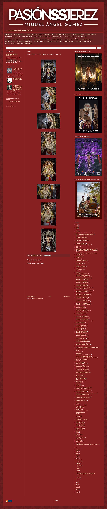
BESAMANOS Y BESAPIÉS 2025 (63, 34)
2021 (77, 230)
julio (78, 468)
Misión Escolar (78, 381)
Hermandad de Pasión (80, 322)
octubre (78, 463)
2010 (77, 224)
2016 (77, 228)
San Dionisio (78, 415)
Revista (77, 401)
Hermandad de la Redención (81, 298)
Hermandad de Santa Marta (81, 323)
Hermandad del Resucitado (81, 337)
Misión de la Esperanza (80, 379)
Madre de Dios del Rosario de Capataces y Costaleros (86, 357)
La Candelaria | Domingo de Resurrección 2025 (17, 69)
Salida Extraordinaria (80, 412)
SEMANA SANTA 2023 (27, 36)
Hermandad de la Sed (80, 307)
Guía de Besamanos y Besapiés (82, 273)
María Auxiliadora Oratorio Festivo (82, 370)
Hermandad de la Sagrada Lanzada (82, 301)
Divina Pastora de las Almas (81, 260)
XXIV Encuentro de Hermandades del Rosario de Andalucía (87, 444)
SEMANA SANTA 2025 (48, 34)
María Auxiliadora (79, 365)
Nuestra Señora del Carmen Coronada (83, 396)
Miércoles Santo (79, 376)
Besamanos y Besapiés (80, 243)
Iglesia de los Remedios (80, 345)
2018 (77, 484)
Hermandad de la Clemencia (81, 285)
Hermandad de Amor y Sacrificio (82, 275)
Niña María (78, 384)
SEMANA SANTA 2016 (39, 41)
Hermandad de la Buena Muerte (82, 282)
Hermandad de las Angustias (81, 316)
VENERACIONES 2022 (69, 36)
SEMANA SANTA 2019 (27, 39)
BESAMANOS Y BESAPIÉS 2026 (33, 34)
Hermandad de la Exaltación (81, 291)
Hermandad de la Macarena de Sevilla (83, 292)
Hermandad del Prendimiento (81, 335)
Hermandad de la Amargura (81, 279)
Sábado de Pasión (79, 407)
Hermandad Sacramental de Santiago (83, 344)
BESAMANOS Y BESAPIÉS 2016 (54, 41)
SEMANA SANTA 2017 (10, 41)
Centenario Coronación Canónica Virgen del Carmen (86, 249)
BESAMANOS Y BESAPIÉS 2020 (12, 39)
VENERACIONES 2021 (81, 36)
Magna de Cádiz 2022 (80, 362)
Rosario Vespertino (79, 406)
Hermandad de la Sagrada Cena (82, 300)
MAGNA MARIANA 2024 (78, 34)
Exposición (78, 270)
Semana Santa (78, 421)
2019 (77, 482)
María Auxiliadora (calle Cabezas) (82, 366)
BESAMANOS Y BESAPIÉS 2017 (24, 41)
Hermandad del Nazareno (81, 332)
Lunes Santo (78, 353)
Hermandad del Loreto (80, 329)
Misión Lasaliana (79, 382)
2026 (77, 450)
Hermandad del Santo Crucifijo (81, 338)
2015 (77, 489)
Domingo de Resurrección (81, 264)
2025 (77, 451)
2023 (77, 455)
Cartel (77, 247)
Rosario (77, 403)
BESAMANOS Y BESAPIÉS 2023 (41, 36)
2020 (77, 480)
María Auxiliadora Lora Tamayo (82, 369)
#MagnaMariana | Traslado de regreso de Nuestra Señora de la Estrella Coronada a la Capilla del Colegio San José (17, 88)
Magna (77, 360)
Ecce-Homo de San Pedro (81, 266)
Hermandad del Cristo (80, 328)
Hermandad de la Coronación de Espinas (83, 287)
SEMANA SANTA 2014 (10, 43)
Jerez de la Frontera (79, 348)
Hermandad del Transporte (81, 343)
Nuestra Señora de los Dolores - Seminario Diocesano (86, 393)
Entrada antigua (67, 296)
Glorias (77, 272)
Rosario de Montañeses (80, 404)
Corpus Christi (78, 254)
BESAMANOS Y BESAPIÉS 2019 (41, 39)
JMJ (76, 350)
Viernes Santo (78, 440)
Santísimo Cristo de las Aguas (81, 419)
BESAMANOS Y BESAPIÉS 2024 (12, 36)
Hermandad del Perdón (80, 334)
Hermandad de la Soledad (81, 309)
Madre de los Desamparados (81, 359)
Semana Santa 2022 (80, 422)
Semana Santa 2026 (80, 428)
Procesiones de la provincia (81, 400)
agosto (78, 466)
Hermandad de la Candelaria (81, 284)
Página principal (8, 34)
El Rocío (77, 267)
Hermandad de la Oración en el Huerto (83, 295)
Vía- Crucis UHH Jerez (80, 437)
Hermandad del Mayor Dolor (81, 331)
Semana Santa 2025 (80, 426)
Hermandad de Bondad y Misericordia (83, 276)
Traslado (77, 432)
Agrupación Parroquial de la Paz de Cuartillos (84, 232)
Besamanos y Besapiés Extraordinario (83, 244)
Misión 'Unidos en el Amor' (81, 378)
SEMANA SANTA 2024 (91, 34)
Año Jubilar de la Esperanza (81, 237)
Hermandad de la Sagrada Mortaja (82, 303)
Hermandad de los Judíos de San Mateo (83, 320)
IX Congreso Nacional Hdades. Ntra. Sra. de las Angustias (87, 347)
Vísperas (77, 443)
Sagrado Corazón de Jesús (81, 410)
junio (78, 470)
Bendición (78, 241)
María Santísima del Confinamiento (82, 372)
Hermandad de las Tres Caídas (82, 319)
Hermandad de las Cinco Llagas (82, 317)
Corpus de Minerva (79, 256)
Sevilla (77, 431)
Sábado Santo (78, 409)
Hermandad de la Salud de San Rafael (83, 304)
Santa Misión (78, 418)
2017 (77, 486)
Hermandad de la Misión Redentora (82, 294)
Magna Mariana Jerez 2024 (81, 363)
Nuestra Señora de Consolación (82, 388)
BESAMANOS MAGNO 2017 (87, 39)
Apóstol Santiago (79, 238)
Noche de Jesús (79, 385)
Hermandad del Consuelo (80, 326)
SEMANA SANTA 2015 (69, 41)
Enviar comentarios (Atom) (37, 298)
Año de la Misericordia (80, 235)
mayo (78, 471)
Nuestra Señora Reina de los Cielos (82, 397)
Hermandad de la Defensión (81, 288)
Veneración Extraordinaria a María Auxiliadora (85, 475)
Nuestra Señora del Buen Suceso (82, 394)
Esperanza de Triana (80, 269)
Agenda (77, 231)
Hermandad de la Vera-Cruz (81, 312)
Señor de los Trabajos (80, 429)
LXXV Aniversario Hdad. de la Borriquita (83, 354)
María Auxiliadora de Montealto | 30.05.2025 (17, 79)
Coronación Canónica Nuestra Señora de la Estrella (86, 253)
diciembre (79, 460)
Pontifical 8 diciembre (80, 398)
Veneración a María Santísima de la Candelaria (86, 473)
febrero (78, 478)
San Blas (77, 413)
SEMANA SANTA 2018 (56, 39)
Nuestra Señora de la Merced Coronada (83, 390)
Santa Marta (78, 416)
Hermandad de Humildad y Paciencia (83, 278)
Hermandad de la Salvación (81, 306)
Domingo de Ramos (79, 263)
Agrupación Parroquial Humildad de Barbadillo (84, 234)
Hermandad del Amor (80, 325)
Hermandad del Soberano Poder (82, 341)
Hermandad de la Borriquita (81, 281)
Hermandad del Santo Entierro (81, 340)
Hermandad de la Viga (80, 313)
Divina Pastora (78, 259)
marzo (78, 477)
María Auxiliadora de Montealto (82, 368)
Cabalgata (78, 246)
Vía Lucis (77, 435)
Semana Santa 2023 (80, 424)
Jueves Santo (78, 351)
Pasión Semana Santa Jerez (14, 101)
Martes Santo (78, 373)
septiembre (79, 465)
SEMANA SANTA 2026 (19, 34)
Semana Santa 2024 (80, 425)
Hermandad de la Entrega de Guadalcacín (84, 290)
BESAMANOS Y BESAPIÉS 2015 (83, 41)
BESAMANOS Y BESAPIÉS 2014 (24, 43)
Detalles (77, 257)
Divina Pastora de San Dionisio (82, 262)
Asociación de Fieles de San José (82, 240)
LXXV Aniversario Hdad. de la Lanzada (83, 356)
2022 (77, 456)
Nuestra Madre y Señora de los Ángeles (83, 387)
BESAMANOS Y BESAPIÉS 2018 (71, 39)
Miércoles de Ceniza (80, 375)
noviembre (79, 461)
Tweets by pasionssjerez (10, 106)
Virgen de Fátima (79, 441)
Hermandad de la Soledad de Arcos (82, 310)
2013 (77, 225)
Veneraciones (78, 434)
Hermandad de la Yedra (80, 315)
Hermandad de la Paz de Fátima (82, 297)
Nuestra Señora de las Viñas (81, 391)
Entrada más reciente (31, 296)
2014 (77, 227)
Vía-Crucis (78, 438)
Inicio (50, 296)
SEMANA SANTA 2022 (56, 36)
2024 (77, 453)
